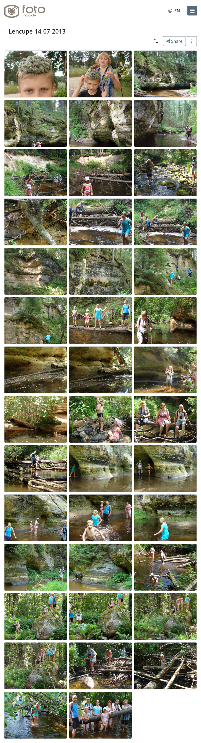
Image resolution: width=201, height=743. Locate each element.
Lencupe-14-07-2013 (37, 31)
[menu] (192, 10)
